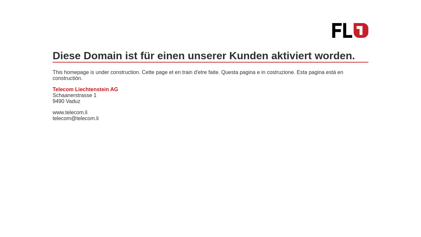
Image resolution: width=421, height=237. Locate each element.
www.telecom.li (70, 112)
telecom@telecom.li (76, 118)
